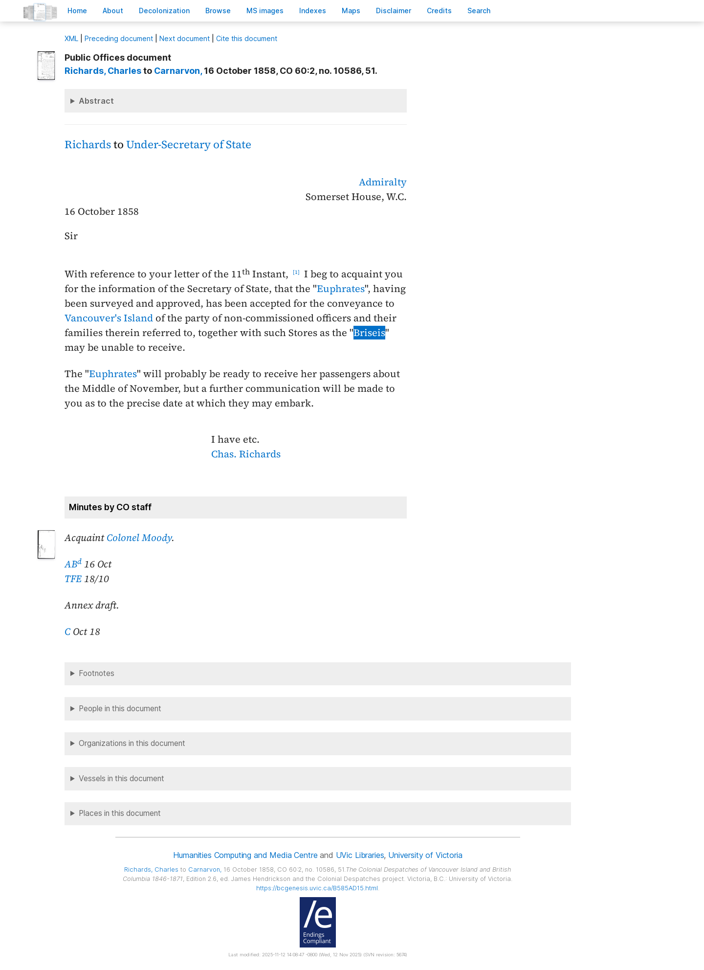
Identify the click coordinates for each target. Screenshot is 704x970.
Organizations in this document (132, 743)
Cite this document (246, 38)
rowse (218, 10)
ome (77, 10)
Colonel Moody (139, 537)
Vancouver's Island (109, 318)
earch (479, 10)
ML (71, 38)
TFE (73, 579)
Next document (184, 38)
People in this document (120, 708)
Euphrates (341, 288)
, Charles (103, 71)
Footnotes (96, 673)
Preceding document (119, 38)
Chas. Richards (246, 454)
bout (113, 10)
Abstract (96, 101)
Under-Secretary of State (188, 144)
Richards (88, 144)
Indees (312, 10)
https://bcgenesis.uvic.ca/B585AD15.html (317, 888)
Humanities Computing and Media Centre (245, 855)
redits (439, 10)
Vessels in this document (121, 778)
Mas (351, 10)
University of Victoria (425, 855)
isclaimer (393, 10)
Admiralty (383, 182)
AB (73, 564)
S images (265, 10)
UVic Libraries (360, 855)
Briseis (369, 332)
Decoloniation (164, 10)
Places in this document (120, 813)
